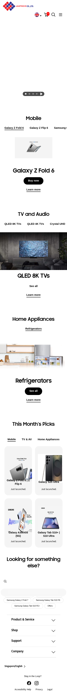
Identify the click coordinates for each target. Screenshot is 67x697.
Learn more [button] (33, 399)
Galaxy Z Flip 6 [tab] (39, 127)
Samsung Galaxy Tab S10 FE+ (27, 606)
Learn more (33, 189)
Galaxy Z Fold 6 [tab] (14, 128)
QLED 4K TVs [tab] (35, 223)
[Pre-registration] (33, 36)
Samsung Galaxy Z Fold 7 (17, 600)
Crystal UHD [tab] (57, 223)
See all (33, 286)
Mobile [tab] (12, 440)
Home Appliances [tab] (48, 439)
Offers (50, 606)
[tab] (25, 93)
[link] (36, 14)
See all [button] (33, 390)
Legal (49, 690)
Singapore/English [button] (15, 666)
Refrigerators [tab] (33, 329)
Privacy (39, 690)
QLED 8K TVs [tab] (12, 224)
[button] (46, 14)
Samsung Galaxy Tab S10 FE (48, 600)
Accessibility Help (23, 690)
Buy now (33, 180)
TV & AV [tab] (27, 439)
